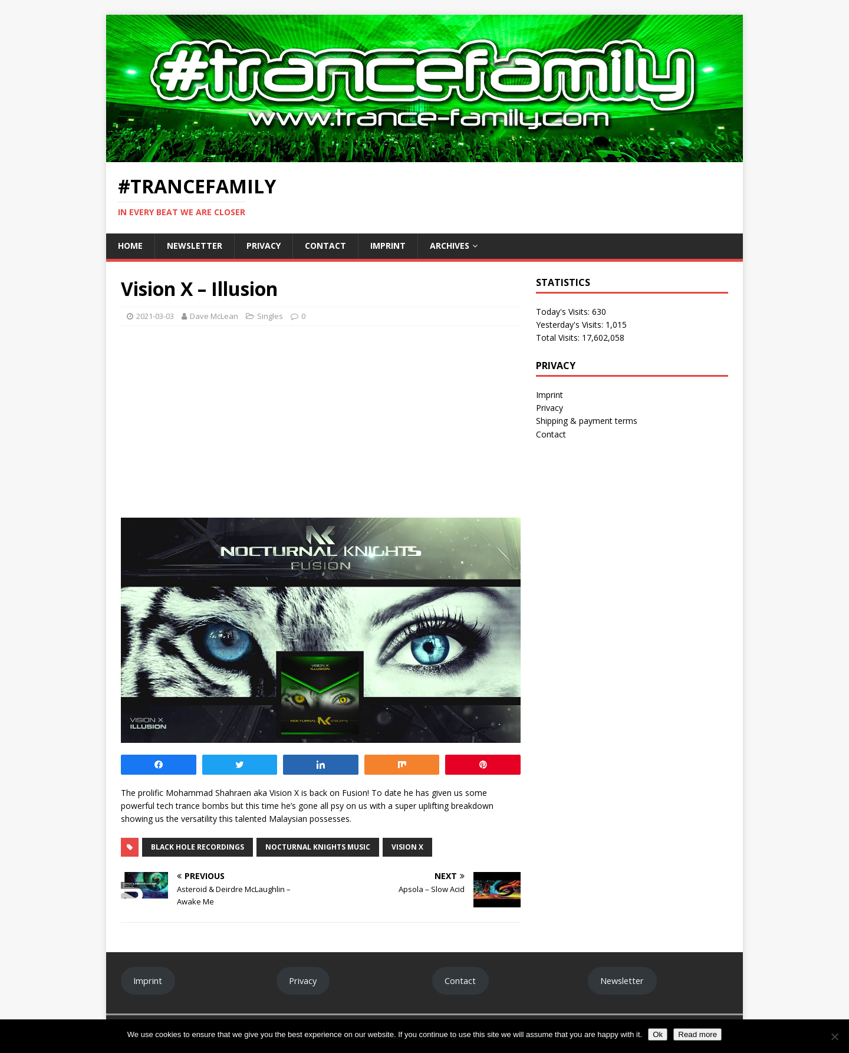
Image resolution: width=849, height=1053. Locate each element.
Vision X (407, 847)
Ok (658, 1034)
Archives (449, 245)
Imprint (388, 245)
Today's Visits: (564, 311)
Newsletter (194, 245)
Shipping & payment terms (586, 420)
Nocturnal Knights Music (317, 847)
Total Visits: (559, 337)
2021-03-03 (155, 316)
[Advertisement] (321, 420)
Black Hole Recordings (197, 847)
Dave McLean (214, 316)
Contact (325, 245)
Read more (697, 1034)
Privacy (263, 245)
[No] (834, 1036)
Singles (270, 316)
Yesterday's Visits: (571, 324)
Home (130, 245)
